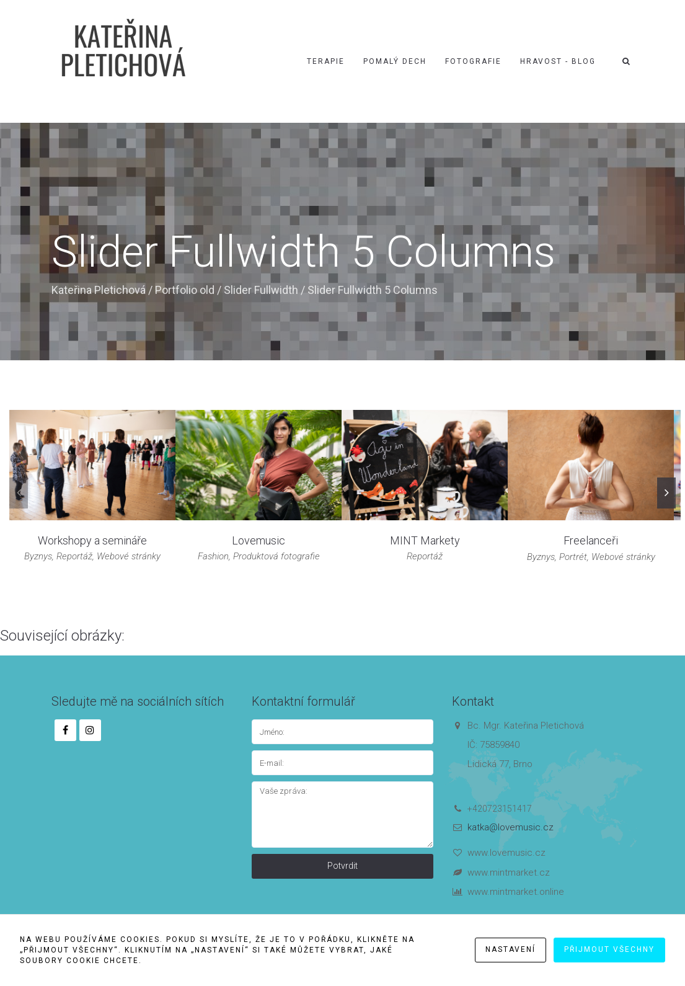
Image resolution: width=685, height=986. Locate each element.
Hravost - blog (558, 61)
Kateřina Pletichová (98, 289)
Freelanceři (590, 540)
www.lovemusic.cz (506, 852)
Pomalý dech (394, 61)
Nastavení (510, 949)
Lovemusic (258, 540)
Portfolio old (184, 289)
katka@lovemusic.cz (510, 827)
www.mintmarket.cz (508, 872)
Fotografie (473, 61)
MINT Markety (425, 540)
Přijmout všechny (609, 949)
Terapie (326, 61)
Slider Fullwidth (261, 289)
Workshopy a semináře (92, 540)
